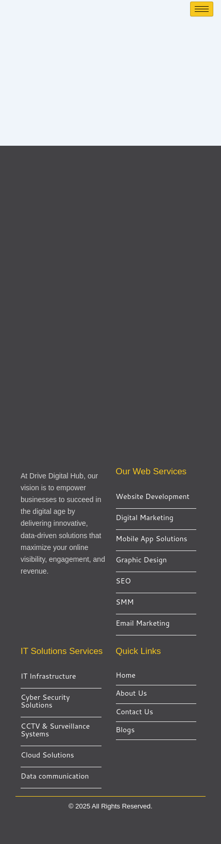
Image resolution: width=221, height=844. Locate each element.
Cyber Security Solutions (45, 701)
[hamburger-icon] (201, 9)
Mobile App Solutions (152, 539)
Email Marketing (143, 623)
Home (126, 675)
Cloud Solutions (47, 755)
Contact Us (135, 712)
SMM (125, 602)
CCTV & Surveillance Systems (55, 730)
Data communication (55, 776)
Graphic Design (141, 560)
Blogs (125, 730)
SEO (123, 581)
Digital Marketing (145, 518)
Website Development (153, 497)
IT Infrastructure (48, 676)
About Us (131, 693)
